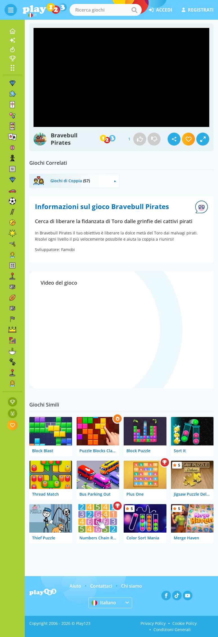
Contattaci (101, 586)
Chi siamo (131, 586)
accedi (160, 10)
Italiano (104, 602)
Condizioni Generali (172, 629)
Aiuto (75, 586)
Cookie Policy (184, 623)
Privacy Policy (153, 623)
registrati (197, 10)
